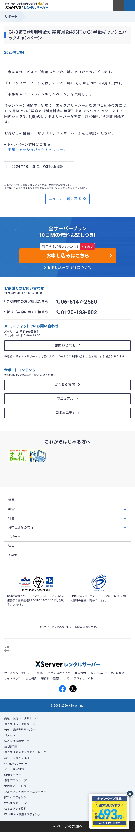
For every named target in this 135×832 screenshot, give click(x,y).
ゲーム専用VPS (14, 769)
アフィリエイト (83, 678)
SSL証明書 (11, 746)
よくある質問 (65, 385)
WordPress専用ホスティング (22, 814)
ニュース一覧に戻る (67, 199)
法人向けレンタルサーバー (21, 724)
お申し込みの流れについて (69, 268)
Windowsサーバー (15, 763)
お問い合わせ (65, 346)
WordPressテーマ (15, 803)
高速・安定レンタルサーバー (22, 718)
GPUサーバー (12, 774)
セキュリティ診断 (15, 808)
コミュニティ (65, 413)
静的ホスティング (15, 797)
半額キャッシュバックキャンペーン (37, 150)
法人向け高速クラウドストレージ (25, 752)
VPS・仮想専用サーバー (19, 729)
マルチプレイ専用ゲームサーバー (25, 791)
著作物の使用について (55, 678)
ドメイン (9, 735)
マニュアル (65, 399)
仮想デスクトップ (15, 780)
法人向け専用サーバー (18, 741)
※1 (46, 4)
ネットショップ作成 (16, 758)
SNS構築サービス (15, 786)
